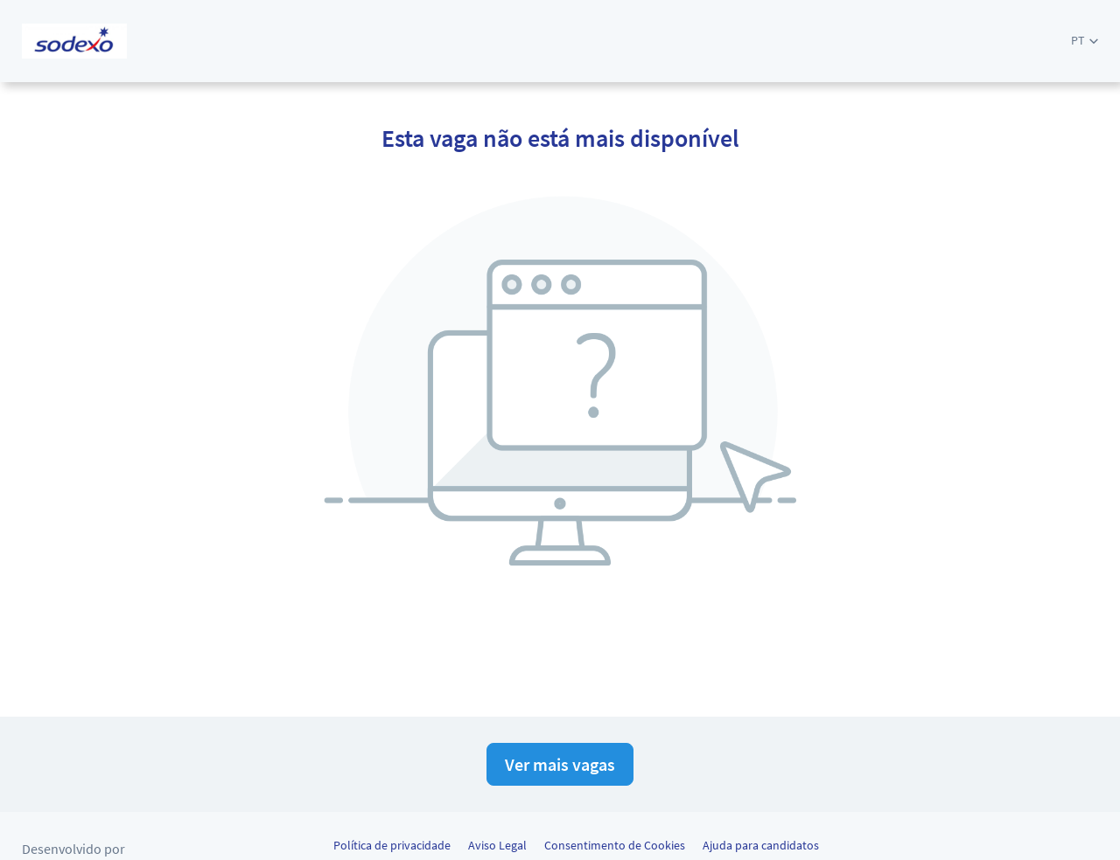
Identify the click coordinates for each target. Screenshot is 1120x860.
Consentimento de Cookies (614, 845)
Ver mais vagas (560, 764)
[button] (1084, 40)
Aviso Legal (497, 845)
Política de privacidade (392, 845)
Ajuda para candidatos (761, 845)
